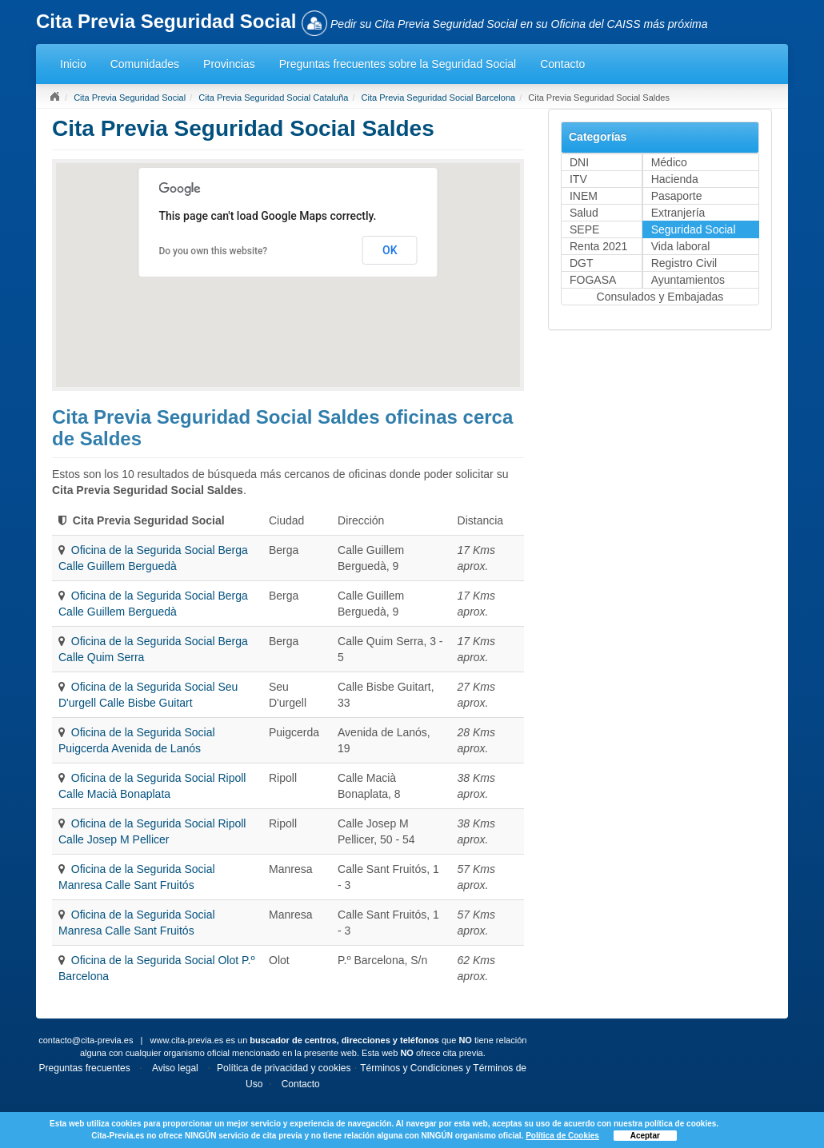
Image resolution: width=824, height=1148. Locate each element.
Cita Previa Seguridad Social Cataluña (273, 97)
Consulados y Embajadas (660, 296)
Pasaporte (676, 195)
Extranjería (678, 212)
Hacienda (674, 179)
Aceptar (645, 1135)
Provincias (229, 64)
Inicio (73, 64)
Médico (669, 162)
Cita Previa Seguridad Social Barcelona (439, 97)
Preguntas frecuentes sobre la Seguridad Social (398, 64)
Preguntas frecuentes (84, 1068)
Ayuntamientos (688, 279)
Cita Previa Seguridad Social (130, 97)
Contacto (562, 64)
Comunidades (144, 64)
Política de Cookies (562, 1135)
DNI (579, 162)
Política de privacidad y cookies (283, 1068)
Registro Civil (684, 263)
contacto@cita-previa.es (85, 1040)
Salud (584, 212)
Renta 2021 (598, 246)
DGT (582, 263)
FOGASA (593, 279)
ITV (578, 179)
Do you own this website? (212, 251)
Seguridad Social (693, 229)
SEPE (584, 229)
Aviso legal (175, 1068)
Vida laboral (680, 246)
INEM (584, 195)
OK (390, 250)
